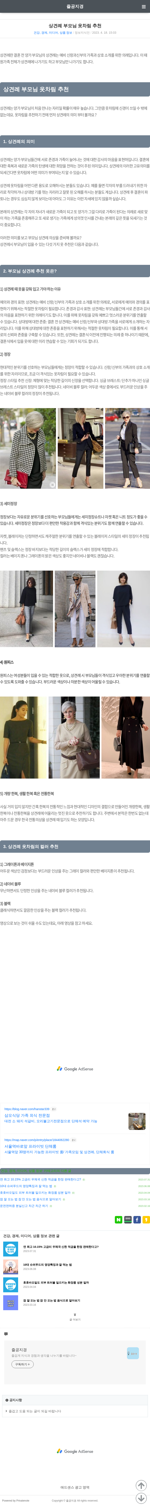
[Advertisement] (75, 1069)
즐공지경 (75, 6)
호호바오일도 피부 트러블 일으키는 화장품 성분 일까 (35, 1192)
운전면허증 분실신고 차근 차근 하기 (24, 1205)
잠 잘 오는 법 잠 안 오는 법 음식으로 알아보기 (30, 1199)
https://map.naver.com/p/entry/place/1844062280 (36, 1140)
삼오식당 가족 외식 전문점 (27, 1115)
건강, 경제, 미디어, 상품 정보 (53, 32)
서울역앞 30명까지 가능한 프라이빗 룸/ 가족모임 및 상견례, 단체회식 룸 (59, 1152)
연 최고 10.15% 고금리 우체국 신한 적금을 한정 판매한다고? (40, 1179)
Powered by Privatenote (15, 1500)
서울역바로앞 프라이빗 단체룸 (30, 1146)
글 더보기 (74, 1319)
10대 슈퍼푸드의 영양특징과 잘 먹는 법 (26, 1186)
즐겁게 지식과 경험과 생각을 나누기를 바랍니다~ (44, 1355)
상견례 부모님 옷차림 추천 (75, 25)
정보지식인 (82, 32)
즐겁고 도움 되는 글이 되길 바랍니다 (35, 1411)
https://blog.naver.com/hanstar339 (26, 1109)
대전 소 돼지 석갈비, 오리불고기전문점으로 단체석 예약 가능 (50, 1121)
